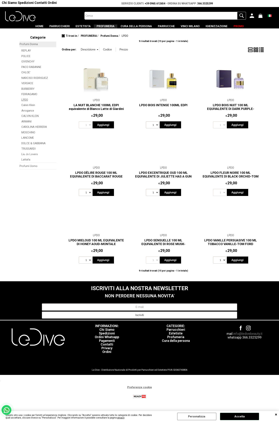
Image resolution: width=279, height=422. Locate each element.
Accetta (239, 416)
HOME (19, 28)
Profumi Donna (29, 47)
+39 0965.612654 (155, 3)
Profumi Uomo (28, 169)
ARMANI (26, 125)
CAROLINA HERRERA (34, 130)
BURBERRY (27, 92)
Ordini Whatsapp (107, 340)
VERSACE (27, 86)
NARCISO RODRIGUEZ (34, 81)
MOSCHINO (28, 135)
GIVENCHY (27, 65)
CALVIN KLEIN (30, 119)
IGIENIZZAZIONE (232, 28)
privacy (120, 417)
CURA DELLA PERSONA (136, 28)
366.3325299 (205, 3)
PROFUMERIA (101, 28)
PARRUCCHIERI (44, 28)
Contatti (40, 3)
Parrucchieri (176, 333)
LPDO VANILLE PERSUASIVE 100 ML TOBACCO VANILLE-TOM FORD (230, 245)
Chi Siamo (9, 3)
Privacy (106, 351)
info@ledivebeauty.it (247, 337)
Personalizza (196, 416)
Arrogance (27, 114)
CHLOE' (25, 76)
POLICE (25, 59)
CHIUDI (276, 414)
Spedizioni (26, 3)
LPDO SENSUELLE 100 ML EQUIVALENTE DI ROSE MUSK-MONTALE (163, 247)
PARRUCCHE (171, 28)
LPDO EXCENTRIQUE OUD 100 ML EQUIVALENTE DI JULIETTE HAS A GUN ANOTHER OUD (163, 179)
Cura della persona (176, 344)
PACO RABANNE (31, 70)
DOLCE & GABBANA (33, 146)
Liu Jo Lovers (29, 157)
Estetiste (176, 337)
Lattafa (25, 163)
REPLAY (26, 54)
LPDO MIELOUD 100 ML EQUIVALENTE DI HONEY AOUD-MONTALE (96, 245)
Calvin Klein (28, 108)
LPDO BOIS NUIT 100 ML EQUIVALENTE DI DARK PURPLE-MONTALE (230, 112)
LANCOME (27, 141)
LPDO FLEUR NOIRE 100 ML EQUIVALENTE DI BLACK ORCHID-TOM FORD (231, 179)
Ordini (52, 3)
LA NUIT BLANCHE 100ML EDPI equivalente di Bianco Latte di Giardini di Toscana (96, 112)
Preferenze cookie (139, 390)
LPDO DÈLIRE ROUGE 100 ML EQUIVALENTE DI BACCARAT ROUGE (96, 178)
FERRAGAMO (29, 97)
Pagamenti (107, 344)
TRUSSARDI (28, 152)
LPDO (24, 103)
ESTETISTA (73, 28)
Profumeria (175, 340)
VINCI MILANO (200, 28)
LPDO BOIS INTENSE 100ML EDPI (163, 108)
